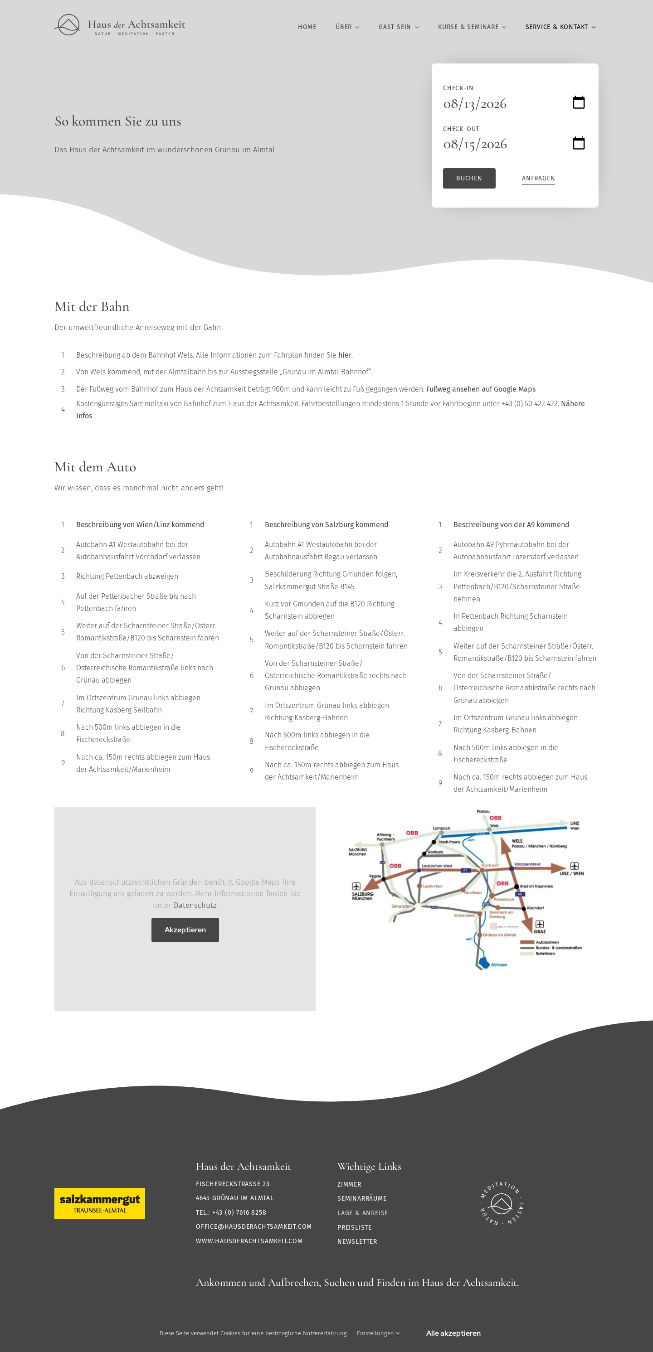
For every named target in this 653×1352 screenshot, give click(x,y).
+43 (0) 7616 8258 (239, 1212)
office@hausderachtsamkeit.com (254, 1227)
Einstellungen (378, 1333)
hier (344, 355)
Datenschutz (195, 905)
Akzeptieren (185, 930)
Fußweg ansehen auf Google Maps (481, 389)
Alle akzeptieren (453, 1333)
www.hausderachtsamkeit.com (249, 1241)
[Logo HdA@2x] (119, 17)
